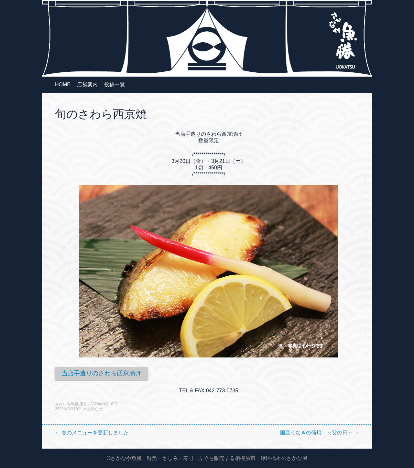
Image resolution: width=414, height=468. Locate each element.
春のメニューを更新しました (92, 432)
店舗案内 (87, 84)
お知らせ (95, 409)
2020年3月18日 (103, 404)
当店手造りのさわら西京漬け (101, 373)
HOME (63, 84)
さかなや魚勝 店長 (71, 404)
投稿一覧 (114, 84)
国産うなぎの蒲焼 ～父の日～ (319, 432)
